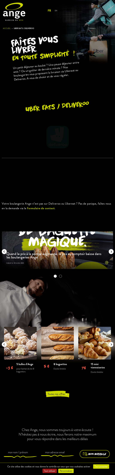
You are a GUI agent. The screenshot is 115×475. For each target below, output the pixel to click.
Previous (3, 250)
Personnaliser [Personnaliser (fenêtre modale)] (66, 471)
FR (49, 11)
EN (56, 10)
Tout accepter (101, 466)
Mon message (94, 454)
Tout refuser (49, 471)
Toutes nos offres (57, 394)
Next (110, 250)
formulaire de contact (41, 208)
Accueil (7, 28)
